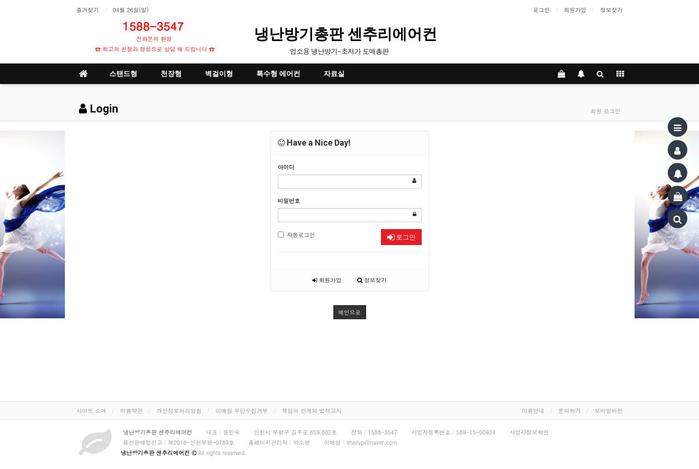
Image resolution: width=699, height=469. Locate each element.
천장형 (171, 74)
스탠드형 (123, 74)
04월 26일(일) (131, 10)
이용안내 (533, 410)
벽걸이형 (219, 74)
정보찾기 (611, 10)
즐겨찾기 (88, 10)
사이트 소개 (91, 410)
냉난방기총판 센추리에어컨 (348, 34)
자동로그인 (296, 234)
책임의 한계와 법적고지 (312, 410)
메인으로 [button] (350, 312)
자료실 (334, 74)
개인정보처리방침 (179, 410)
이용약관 (131, 410)
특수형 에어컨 (278, 74)
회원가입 (575, 10)
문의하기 (569, 410)
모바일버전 (609, 410)
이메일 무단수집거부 (242, 410)
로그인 (541, 10)
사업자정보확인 (529, 432)
